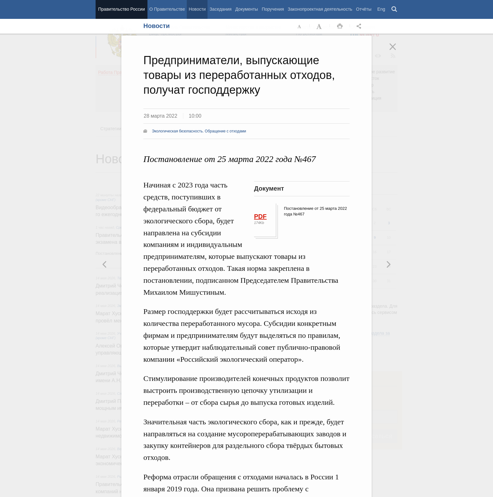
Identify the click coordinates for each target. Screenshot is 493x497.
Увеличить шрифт (319, 26)
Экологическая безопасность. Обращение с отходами (199, 131)
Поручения (273, 9)
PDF (260, 216)
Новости (197, 9)
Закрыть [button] (397, 51)
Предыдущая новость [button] (388, 264)
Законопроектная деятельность (320, 9)
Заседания (220, 9)
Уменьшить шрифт (299, 26)
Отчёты (363, 9)
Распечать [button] (339, 26)
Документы (246, 9)
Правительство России (121, 9)
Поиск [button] (394, 9)
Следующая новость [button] (104, 264)
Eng (381, 9)
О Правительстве (167, 9)
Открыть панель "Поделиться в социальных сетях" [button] (360, 26)
